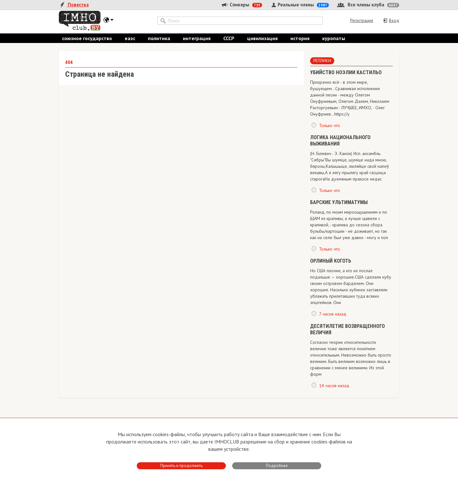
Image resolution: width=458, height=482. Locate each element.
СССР (228, 38)
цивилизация (262, 38)
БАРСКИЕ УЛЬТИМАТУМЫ (339, 203)
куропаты (333, 38)
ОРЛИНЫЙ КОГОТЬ (330, 261)
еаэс (130, 38)
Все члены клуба (368, 5)
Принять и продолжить (181, 465)
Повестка (74, 5)
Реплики (322, 60)
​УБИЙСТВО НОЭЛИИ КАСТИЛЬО (346, 72)
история (299, 38)
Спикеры (241, 5)
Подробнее (277, 465)
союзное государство (87, 38)
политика (159, 38)
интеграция (197, 38)
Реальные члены (299, 5)
